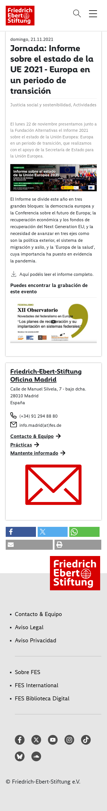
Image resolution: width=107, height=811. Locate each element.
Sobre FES (27, 672)
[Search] (78, 13)
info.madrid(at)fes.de (40, 425)
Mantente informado (34, 453)
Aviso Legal (29, 627)
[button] (21, 532)
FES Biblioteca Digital (42, 698)
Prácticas (21, 445)
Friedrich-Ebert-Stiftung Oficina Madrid (46, 375)
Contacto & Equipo (32, 436)
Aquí (24, 274)
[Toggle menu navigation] (93, 13)
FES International (36, 685)
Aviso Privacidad (35, 640)
